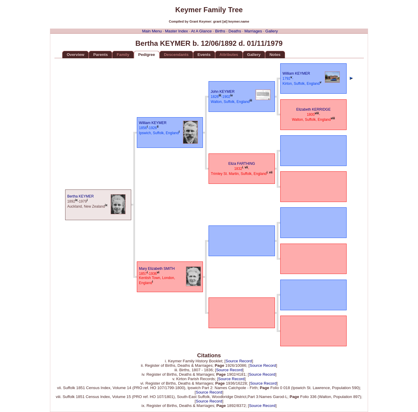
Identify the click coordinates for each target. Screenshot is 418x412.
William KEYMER (153, 123)
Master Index (176, 31)
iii (220, 95)
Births (220, 31)
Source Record (239, 361)
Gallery (271, 31)
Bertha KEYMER (80, 196)
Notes (275, 54)
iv (231, 95)
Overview (75, 54)
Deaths (234, 31)
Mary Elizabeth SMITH (157, 269)
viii (317, 113)
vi (158, 272)
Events (204, 54)
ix (76, 200)
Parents (100, 54)
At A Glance (201, 31)
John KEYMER (222, 92)
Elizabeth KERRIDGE (313, 109)
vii (246, 167)
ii (158, 126)
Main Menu (152, 31)
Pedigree (146, 54)
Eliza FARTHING (241, 164)
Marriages (253, 31)
